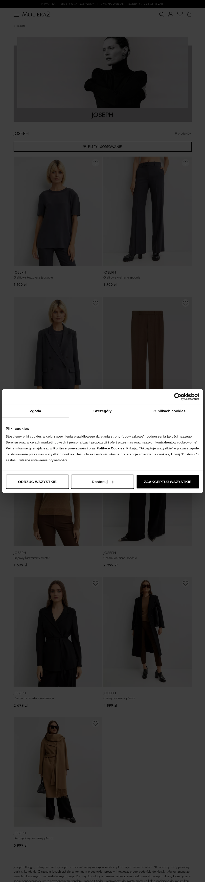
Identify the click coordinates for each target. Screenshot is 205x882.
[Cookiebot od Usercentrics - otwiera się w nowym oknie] (177, 396)
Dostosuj (103, 481)
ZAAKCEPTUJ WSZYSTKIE (168, 481)
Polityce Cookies (110, 448)
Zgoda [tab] (35, 411)
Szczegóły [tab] (102, 411)
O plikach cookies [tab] (169, 411)
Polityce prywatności (70, 448)
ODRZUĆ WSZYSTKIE (37, 481)
